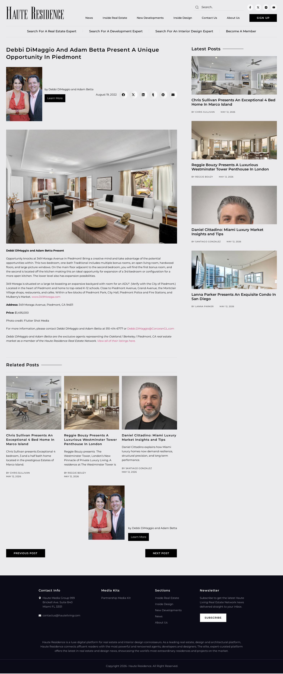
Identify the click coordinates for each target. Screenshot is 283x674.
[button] (123, 95)
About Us (230, 18)
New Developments (147, 18)
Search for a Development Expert (116, 31)
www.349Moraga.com (46, 297)
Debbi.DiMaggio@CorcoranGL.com (150, 329)
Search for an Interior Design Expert (184, 31)
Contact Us (206, 18)
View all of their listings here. (116, 341)
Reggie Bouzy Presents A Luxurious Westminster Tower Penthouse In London (90, 440)
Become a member (241, 31)
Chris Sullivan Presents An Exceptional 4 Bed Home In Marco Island (30, 440)
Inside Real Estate (111, 18)
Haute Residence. (140, 666)
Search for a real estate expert (51, 31)
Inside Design (179, 18)
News (86, 18)
